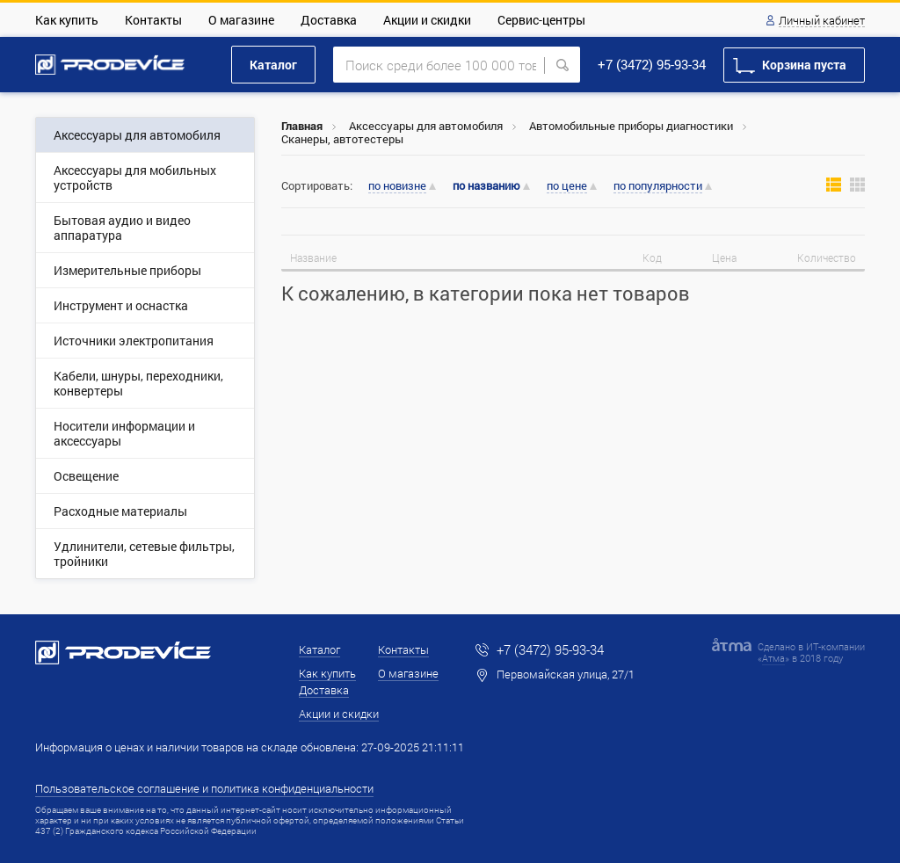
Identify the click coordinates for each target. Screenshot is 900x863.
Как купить (66, 19)
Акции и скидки (427, 19)
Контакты (153, 19)
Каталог (273, 64)
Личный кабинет (822, 21)
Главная (302, 126)
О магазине (241, 19)
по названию (486, 185)
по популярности (657, 186)
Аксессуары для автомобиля (426, 126)
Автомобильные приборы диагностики (631, 126)
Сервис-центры (541, 19)
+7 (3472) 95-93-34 (652, 64)
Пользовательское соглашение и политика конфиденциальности (204, 788)
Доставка (329, 19)
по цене (567, 186)
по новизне (397, 186)
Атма (773, 657)
